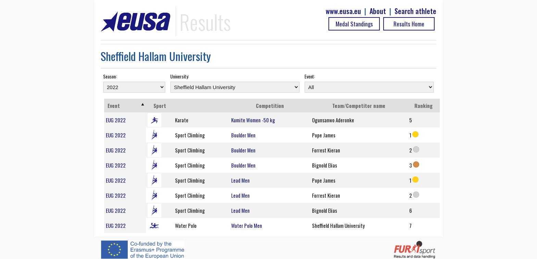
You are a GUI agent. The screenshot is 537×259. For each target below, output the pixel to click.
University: (179, 76)
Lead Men (240, 180)
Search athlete (415, 11)
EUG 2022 (116, 120)
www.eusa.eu (343, 11)
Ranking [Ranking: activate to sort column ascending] (423, 105)
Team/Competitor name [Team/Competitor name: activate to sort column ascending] (358, 105)
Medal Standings (354, 24)
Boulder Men (243, 135)
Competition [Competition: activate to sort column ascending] (270, 105)
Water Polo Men (246, 225)
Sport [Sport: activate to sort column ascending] (159, 105)
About (378, 11)
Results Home (409, 24)
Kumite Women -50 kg (253, 120)
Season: (110, 76)
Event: (309, 76)
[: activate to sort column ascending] (201, 105)
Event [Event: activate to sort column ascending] (114, 105)
